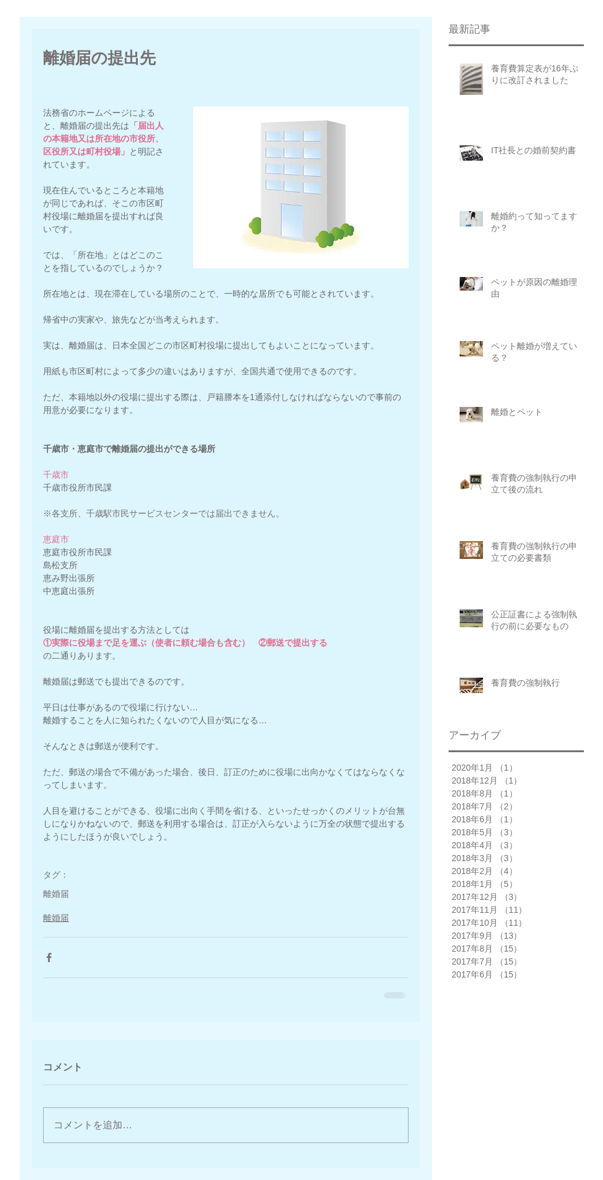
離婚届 (56, 894)
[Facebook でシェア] (49, 957)
